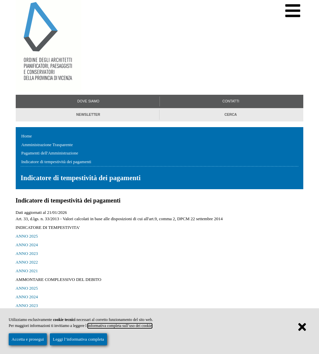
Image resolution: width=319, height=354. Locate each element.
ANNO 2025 (27, 236)
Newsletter (88, 114)
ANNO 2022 (27, 262)
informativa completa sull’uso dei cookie (120, 326)
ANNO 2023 (27, 253)
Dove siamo (88, 101)
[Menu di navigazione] (292, 10)
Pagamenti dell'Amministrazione (49, 152)
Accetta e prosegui (28, 339)
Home (26, 135)
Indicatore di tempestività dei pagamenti (56, 161)
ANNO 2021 (27, 270)
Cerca (230, 114)
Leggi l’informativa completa (78, 339)
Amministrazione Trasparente (47, 144)
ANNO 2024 (27, 244)
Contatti (230, 101)
